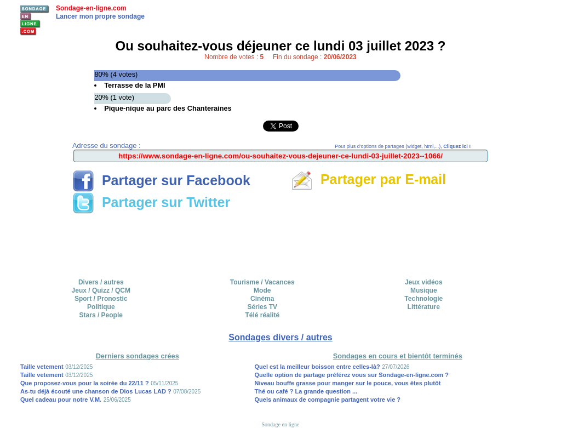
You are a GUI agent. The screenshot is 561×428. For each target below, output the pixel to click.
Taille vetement (42, 366)
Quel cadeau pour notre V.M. (60, 399)
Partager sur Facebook (161, 180)
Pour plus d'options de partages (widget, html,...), (403, 146)
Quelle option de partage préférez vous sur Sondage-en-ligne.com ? (352, 375)
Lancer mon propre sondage (100, 16)
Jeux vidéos (424, 282)
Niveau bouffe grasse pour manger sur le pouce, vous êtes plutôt (348, 383)
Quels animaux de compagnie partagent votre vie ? (328, 399)
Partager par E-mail (368, 179)
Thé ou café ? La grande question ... (306, 391)
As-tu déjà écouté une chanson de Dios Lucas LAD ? (95, 391)
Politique (101, 307)
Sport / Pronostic (101, 299)
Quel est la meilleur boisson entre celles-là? (317, 366)
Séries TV (262, 307)
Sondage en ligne (281, 424)
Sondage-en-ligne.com (91, 8)
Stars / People (101, 315)
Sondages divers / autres (280, 337)
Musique (423, 290)
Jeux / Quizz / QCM (101, 290)
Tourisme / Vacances (262, 282)
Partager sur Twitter (151, 202)
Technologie (423, 299)
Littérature (424, 307)
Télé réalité (262, 315)
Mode (262, 290)
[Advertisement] (280, 242)
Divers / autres (101, 282)
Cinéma (262, 299)
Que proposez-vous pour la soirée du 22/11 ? (84, 383)
